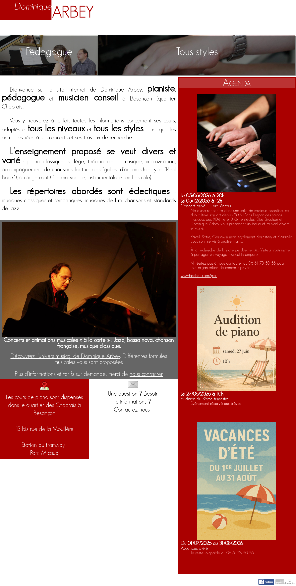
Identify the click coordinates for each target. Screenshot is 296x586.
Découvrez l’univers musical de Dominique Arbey (65, 356)
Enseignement (100, 28)
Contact (279, 28)
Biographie (50, 28)
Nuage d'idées (233, 28)
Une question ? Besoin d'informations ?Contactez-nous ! (133, 397)
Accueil (14, 28)
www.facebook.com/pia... (199, 276)
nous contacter (146, 374)
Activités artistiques (165, 28)
